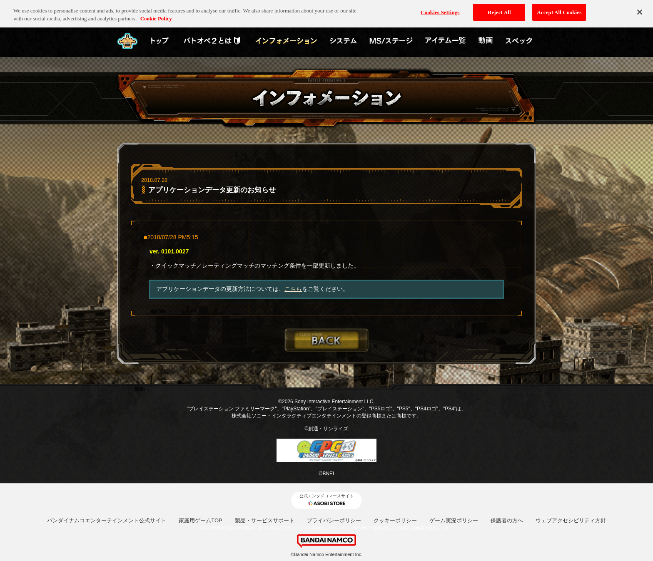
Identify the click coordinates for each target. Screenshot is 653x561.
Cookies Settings (440, 9)
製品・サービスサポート (264, 520)
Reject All (499, 9)
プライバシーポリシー (334, 520)
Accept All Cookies (559, 9)
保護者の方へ (507, 520)
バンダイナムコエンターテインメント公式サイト (106, 520)
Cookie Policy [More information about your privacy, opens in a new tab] (156, 15)
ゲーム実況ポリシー (453, 520)
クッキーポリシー (395, 520)
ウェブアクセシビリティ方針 (571, 520)
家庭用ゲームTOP (200, 520)
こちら (293, 288)
